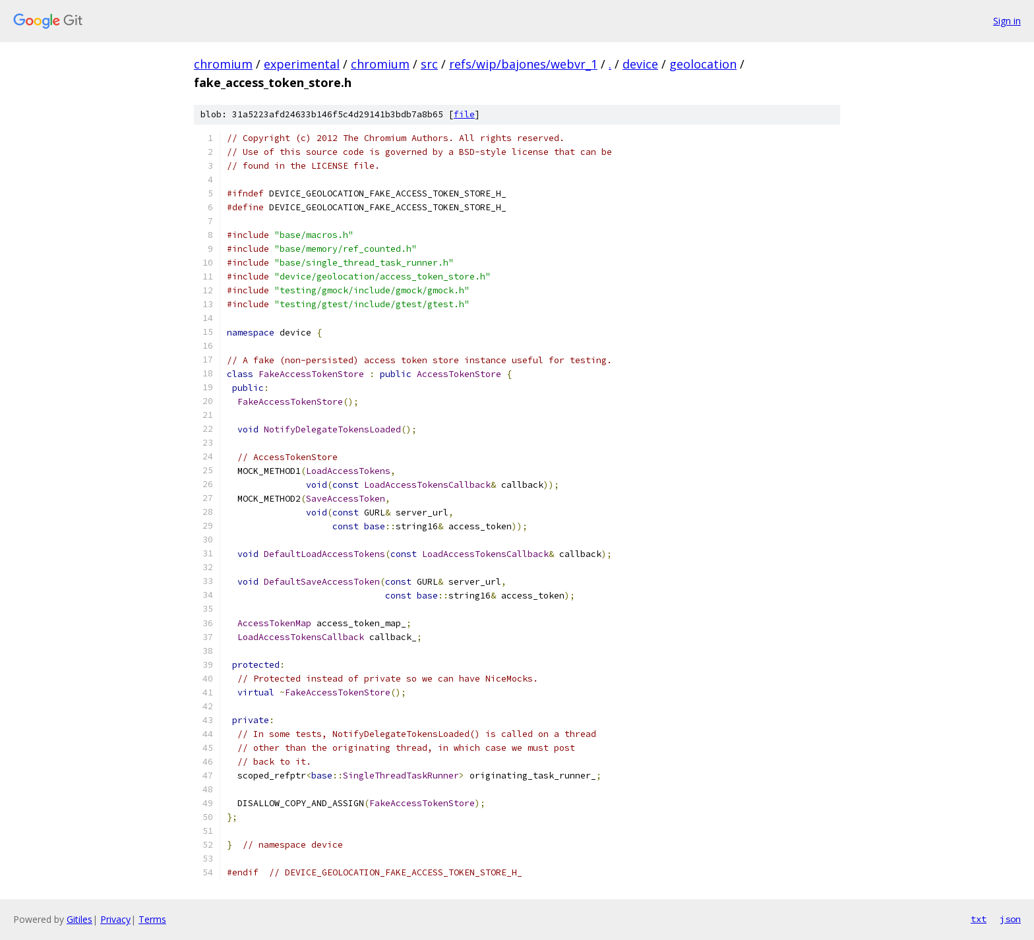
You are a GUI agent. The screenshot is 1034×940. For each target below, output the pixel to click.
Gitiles (79, 919)
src (429, 64)
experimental (302, 64)
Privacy (115, 919)
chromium (223, 64)
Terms (152, 919)
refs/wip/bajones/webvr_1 (523, 64)
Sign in (1007, 21)
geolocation (703, 64)
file (464, 114)
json (1010, 919)
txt (979, 919)
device (640, 64)
